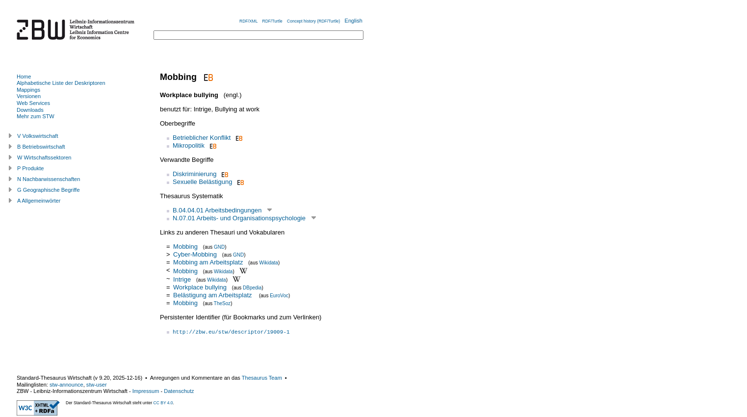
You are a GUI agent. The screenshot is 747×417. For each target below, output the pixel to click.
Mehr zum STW (35, 116)
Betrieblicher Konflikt (202, 137)
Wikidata (268, 262)
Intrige (182, 279)
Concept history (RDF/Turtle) (313, 21)
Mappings (28, 90)
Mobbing (185, 246)
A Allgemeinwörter (38, 201)
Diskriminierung (195, 174)
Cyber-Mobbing (195, 254)
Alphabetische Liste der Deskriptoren (61, 83)
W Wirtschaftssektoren (44, 157)
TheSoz (222, 303)
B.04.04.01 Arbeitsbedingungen (217, 210)
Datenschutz (179, 391)
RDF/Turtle (272, 21)
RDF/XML (248, 21)
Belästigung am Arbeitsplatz (213, 295)
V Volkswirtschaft (37, 136)
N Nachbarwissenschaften (48, 179)
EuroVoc (279, 295)
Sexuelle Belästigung (202, 181)
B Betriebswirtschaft (41, 147)
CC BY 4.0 (163, 402)
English (353, 21)
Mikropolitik (189, 145)
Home (24, 76)
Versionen (29, 96)
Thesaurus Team (262, 378)
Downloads (30, 110)
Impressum (145, 391)
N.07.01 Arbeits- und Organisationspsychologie (239, 218)
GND (219, 247)
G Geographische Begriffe (48, 190)
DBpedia (252, 287)
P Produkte (30, 168)
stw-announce (66, 385)
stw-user (96, 385)
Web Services (33, 103)
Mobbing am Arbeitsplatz (208, 262)
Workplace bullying (200, 287)
